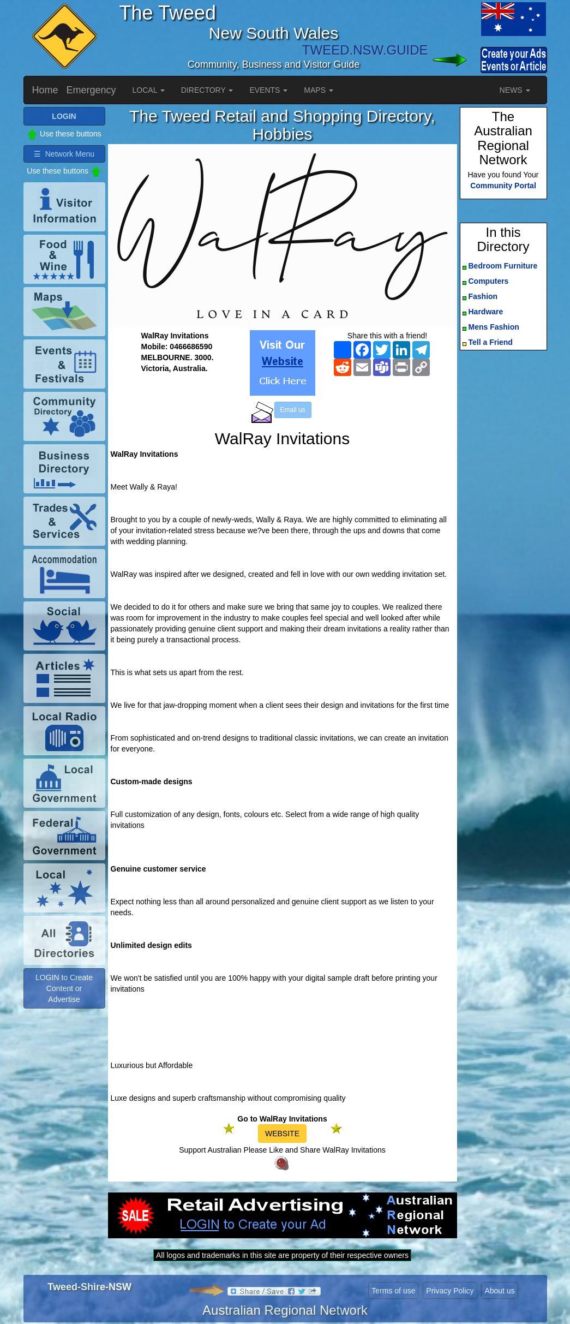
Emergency (91, 90)
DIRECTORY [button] (207, 90)
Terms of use (393, 1290)
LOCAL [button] (149, 90)
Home (45, 90)
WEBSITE (282, 1133)
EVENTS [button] (268, 90)
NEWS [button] (515, 90)
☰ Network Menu (64, 154)
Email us (292, 410)
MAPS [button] (318, 90)
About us (499, 1290)
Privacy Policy (449, 1290)
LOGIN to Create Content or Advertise (64, 988)
